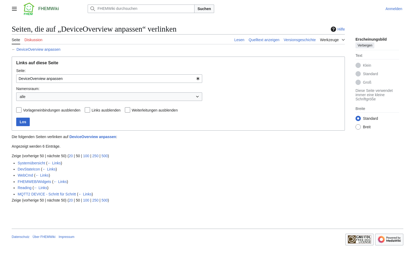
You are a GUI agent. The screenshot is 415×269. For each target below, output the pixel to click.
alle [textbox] (23, 97)
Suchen (204, 9)
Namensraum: (28, 89)
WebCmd (25, 175)
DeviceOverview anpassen (38, 49)
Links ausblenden (106, 110)
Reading (24, 188)
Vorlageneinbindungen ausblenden (52, 110)
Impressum (66, 237)
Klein (367, 65)
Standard (370, 74)
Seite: (21, 71)
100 (86, 156)
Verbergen (365, 45)
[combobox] (109, 78)
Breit (367, 127)
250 (95, 156)
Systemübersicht (31, 163)
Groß (367, 82)
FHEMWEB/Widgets (34, 182)
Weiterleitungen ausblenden (155, 110)
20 (71, 156)
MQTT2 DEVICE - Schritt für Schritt (47, 194)
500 (104, 156)
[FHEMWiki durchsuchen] (141, 9)
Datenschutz (20, 237)
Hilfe (337, 29)
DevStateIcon (29, 169)
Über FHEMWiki (44, 237)
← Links (54, 163)
